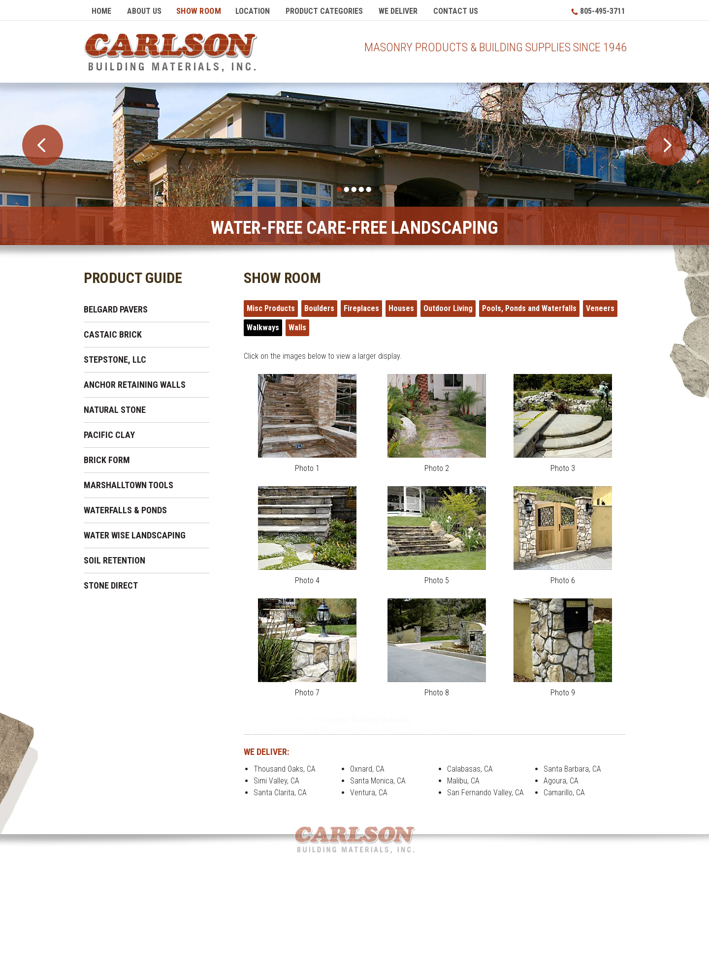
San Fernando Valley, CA (485, 790)
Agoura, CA (561, 778)
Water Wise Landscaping (135, 533)
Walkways (263, 325)
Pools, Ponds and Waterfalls (529, 306)
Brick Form (107, 458)
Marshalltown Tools (128, 483)
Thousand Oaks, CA (285, 767)
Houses (401, 306)
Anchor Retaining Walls (135, 382)
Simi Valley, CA (276, 778)
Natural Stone (115, 408)
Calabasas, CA (470, 767)
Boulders (319, 306)
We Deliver (398, 11)
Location (252, 11)
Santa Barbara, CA (572, 767)
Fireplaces (361, 306)
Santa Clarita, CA (280, 790)
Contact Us (455, 11)
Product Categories (324, 11)
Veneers (600, 306)
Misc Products (271, 306)
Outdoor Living (448, 306)
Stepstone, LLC (115, 357)
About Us (144, 11)
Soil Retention (114, 558)
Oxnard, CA (367, 767)
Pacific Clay (109, 433)
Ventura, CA (368, 790)
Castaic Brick (113, 332)
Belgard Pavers (116, 307)
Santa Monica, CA (378, 778)
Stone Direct (111, 583)
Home (101, 11)
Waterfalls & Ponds (125, 508)
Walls (297, 325)
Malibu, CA (463, 778)
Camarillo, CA (564, 790)
